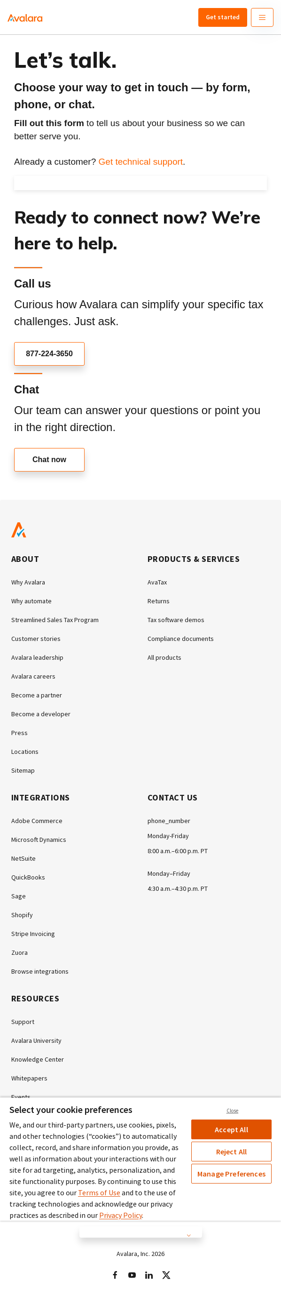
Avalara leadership (37, 657)
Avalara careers (33, 676)
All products (164, 657)
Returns (159, 601)
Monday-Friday (168, 836)
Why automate (31, 601)
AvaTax (157, 582)
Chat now (49, 460)
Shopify (22, 915)
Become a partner (36, 695)
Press (19, 732)
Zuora (19, 952)
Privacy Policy (120, 1215)
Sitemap (23, 770)
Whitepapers (29, 1078)
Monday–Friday (169, 873)
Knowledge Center (37, 1059)
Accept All (231, 1129)
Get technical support (141, 162)
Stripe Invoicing (33, 933)
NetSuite (23, 858)
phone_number (169, 820)
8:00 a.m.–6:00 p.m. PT (178, 851)
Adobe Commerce (36, 820)
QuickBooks (28, 877)
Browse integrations (40, 971)
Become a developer (40, 714)
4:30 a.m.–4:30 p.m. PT (178, 888)
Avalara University (36, 1040)
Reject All (231, 1151)
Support (22, 1021)
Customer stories (36, 638)
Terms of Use (99, 1192)
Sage (18, 896)
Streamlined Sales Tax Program (55, 620)
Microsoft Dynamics (38, 839)
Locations (25, 751)
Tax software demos (176, 620)
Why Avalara (28, 582)
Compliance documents (181, 638)
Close (232, 1110)
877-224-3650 (49, 354)
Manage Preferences (231, 1173)
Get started (223, 17)
